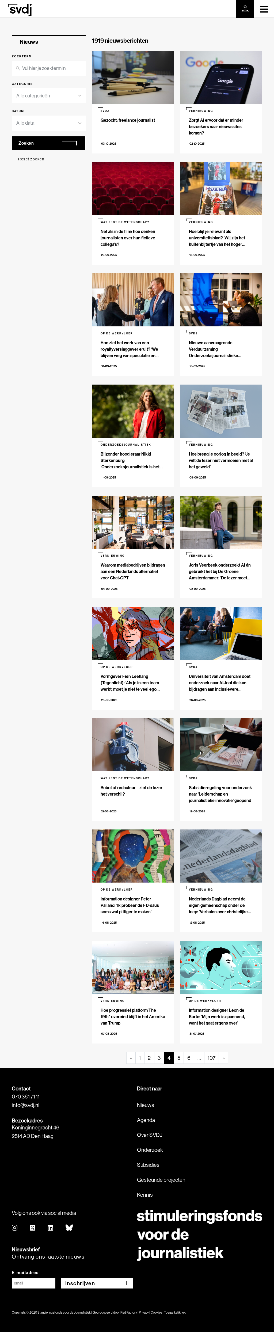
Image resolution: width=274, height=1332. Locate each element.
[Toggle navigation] (264, 9)
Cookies (156, 1312)
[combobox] (45, 96)
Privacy (144, 1312)
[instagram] (15, 1228)
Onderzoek (150, 1150)
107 (211, 1057)
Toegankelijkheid (175, 1312)
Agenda (146, 1120)
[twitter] (33, 1228)
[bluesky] (69, 1228)
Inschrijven (80, 1283)
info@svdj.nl (25, 1105)
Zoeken (26, 143)
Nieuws (145, 1105)
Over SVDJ (149, 1135)
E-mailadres (25, 1272)
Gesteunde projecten (161, 1179)
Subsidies (148, 1164)
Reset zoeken (31, 159)
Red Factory (128, 1312)
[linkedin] (51, 1228)
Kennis (145, 1194)
